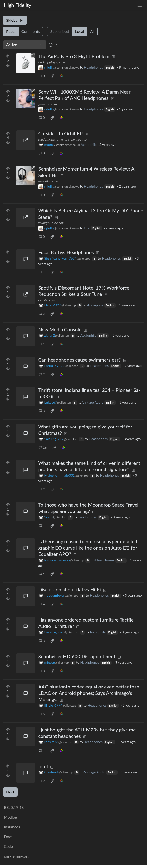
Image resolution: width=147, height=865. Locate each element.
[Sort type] (25, 44)
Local (79, 31)
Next (10, 792)
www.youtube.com (51, 223)
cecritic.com (46, 300)
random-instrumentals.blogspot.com (64, 139)
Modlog (10, 817)
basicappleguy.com (51, 62)
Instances (12, 826)
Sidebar (15, 20)
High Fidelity (17, 5)
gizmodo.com (47, 104)
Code (8, 846)
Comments (30, 31)
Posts (10, 31)
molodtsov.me (48, 181)
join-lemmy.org (16, 856)
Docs (8, 836)
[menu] (139, 5)
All (92, 31)
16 (43, 447)
